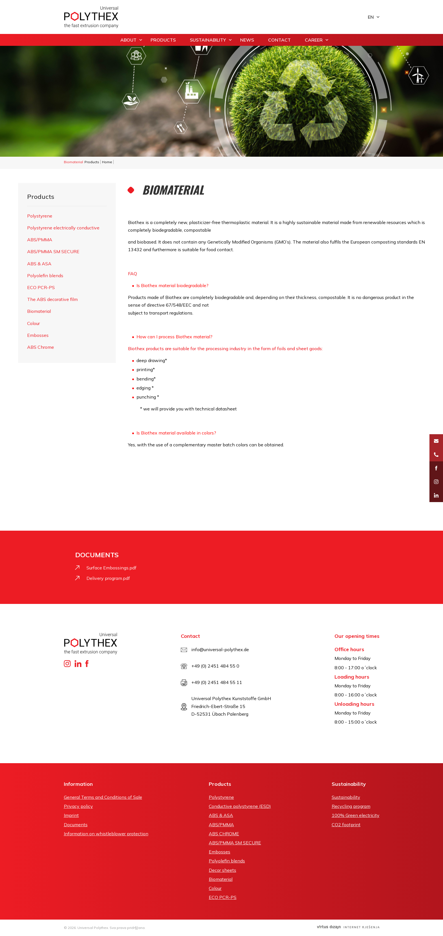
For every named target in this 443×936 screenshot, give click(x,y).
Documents (76, 824)
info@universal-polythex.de (220, 649)
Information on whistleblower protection (106, 833)
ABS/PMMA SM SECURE (53, 251)
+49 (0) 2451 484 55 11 (216, 682)
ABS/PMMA (39, 239)
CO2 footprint (346, 824)
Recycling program (351, 806)
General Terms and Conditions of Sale (103, 797)
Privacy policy (78, 806)
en (371, 17)
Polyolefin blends (45, 275)
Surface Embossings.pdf (111, 568)
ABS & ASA (39, 263)
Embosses (38, 335)
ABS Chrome (40, 347)
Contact (279, 40)
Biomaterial (39, 311)
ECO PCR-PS (41, 287)
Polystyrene (39, 216)
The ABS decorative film (52, 299)
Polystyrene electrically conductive (63, 228)
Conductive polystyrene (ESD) (240, 806)
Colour (33, 323)
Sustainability (208, 40)
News (247, 40)
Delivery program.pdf (108, 578)
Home (107, 162)
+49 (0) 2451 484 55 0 (215, 666)
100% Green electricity (355, 815)
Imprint (71, 815)
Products (163, 40)
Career (314, 40)
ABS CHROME (224, 833)
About (128, 40)
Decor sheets (222, 870)
